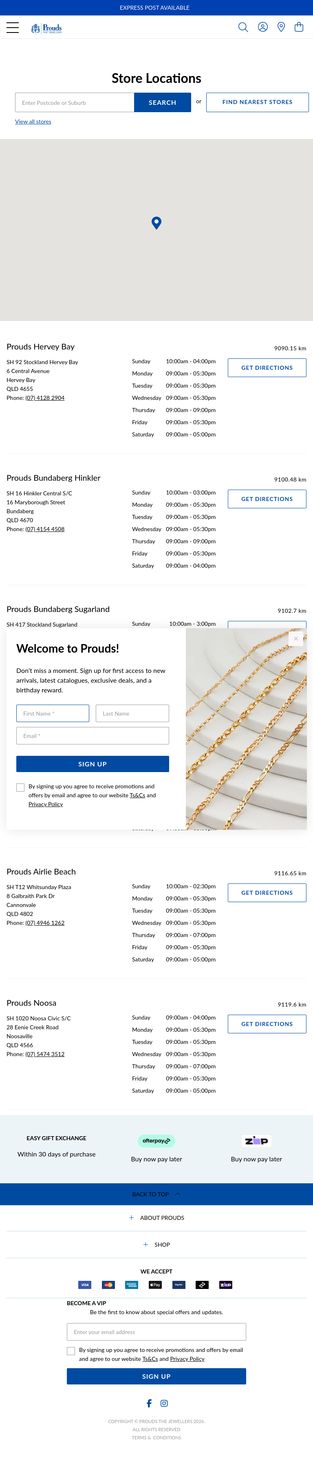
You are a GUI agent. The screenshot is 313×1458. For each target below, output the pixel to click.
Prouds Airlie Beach (41, 871)
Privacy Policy (46, 804)
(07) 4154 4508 (44, 528)
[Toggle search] (245, 27)
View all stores (33, 121)
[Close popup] (296, 638)
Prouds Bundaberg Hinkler (53, 477)
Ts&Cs (137, 795)
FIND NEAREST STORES (258, 101)
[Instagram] (163, 1403)
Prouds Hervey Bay (41, 346)
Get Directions (267, 367)
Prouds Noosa (31, 1002)
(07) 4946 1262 (44, 922)
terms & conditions (156, 1437)
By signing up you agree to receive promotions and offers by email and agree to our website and (92, 795)
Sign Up (92, 764)
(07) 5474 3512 (44, 1053)
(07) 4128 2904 (44, 397)
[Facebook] (149, 1403)
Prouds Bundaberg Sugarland (58, 609)
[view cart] (299, 27)
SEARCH (162, 102)
